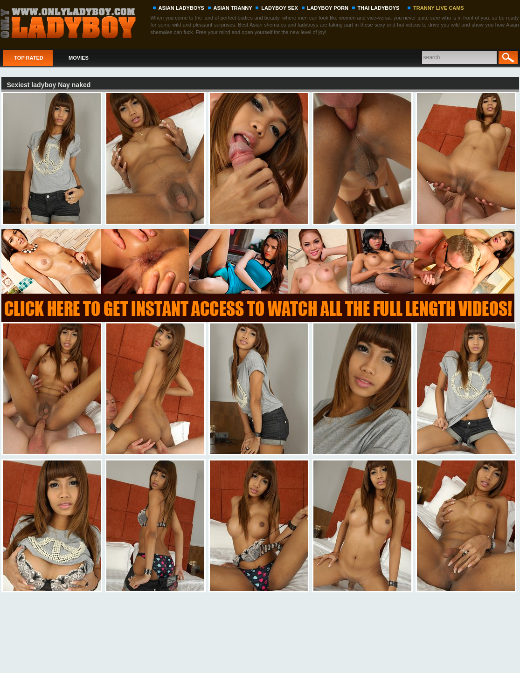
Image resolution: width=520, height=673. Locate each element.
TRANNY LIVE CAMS (438, 8)
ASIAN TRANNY (233, 8)
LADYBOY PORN (327, 8)
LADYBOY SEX (279, 8)
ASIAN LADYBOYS (181, 8)
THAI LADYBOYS (379, 8)
